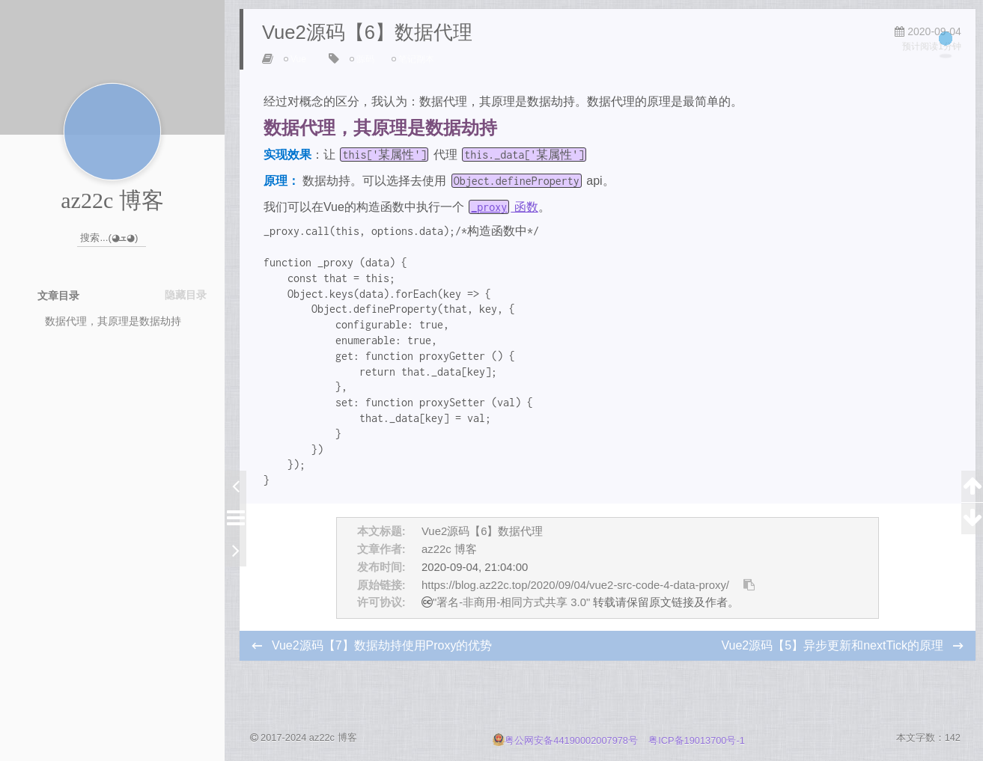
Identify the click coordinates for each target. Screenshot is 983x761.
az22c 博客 (449, 563)
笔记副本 (419, 72)
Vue (302, 72)
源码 (368, 72)
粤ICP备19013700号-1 (696, 740)
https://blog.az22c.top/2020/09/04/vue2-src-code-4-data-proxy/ (575, 599)
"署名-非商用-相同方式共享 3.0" (511, 617)
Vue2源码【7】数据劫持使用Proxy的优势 (385, 658)
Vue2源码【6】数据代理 (482, 545)
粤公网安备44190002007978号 (566, 740)
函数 (506, 220)
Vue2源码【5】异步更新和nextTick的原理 (830, 658)
